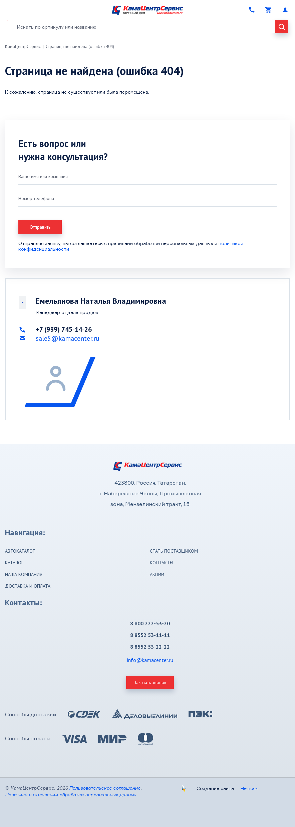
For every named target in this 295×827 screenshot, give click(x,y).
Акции (157, 574)
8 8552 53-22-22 (150, 646)
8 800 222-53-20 (150, 623)
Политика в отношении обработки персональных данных (70, 794)
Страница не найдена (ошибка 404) (80, 46)
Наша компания (23, 574)
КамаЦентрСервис (23, 46)
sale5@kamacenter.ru (67, 338)
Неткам (249, 788)
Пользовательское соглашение (104, 788)
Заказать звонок (150, 682)
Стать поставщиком (174, 551)
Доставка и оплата (27, 586)
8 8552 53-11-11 (150, 635)
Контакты (161, 563)
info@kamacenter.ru (150, 660)
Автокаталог (20, 551)
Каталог (14, 563)
